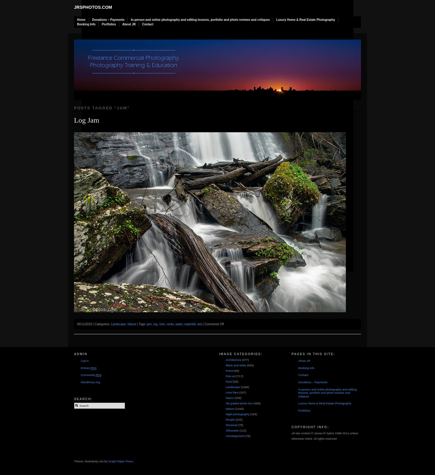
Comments (91, 375)
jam (149, 324)
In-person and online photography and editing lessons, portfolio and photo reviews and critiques (200, 19)
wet (199, 324)
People (230, 419)
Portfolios (109, 24)
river (162, 324)
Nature (132, 324)
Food (229, 381)
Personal (231, 425)
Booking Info (86, 24)
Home (81, 19)
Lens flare (232, 392)
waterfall (189, 324)
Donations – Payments (108, 19)
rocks (170, 324)
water (179, 324)
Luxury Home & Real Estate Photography (305, 19)
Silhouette (232, 430)
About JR (129, 24)
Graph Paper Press (120, 461)
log (155, 324)
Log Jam (86, 120)
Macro (230, 398)
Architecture (233, 359)
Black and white (236, 365)
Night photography (237, 414)
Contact (147, 24)
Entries (88, 368)
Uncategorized (235, 436)
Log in (85, 360)
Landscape (118, 324)
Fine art (231, 376)
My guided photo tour (239, 403)
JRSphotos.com (93, 7)
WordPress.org (90, 382)
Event (229, 370)
